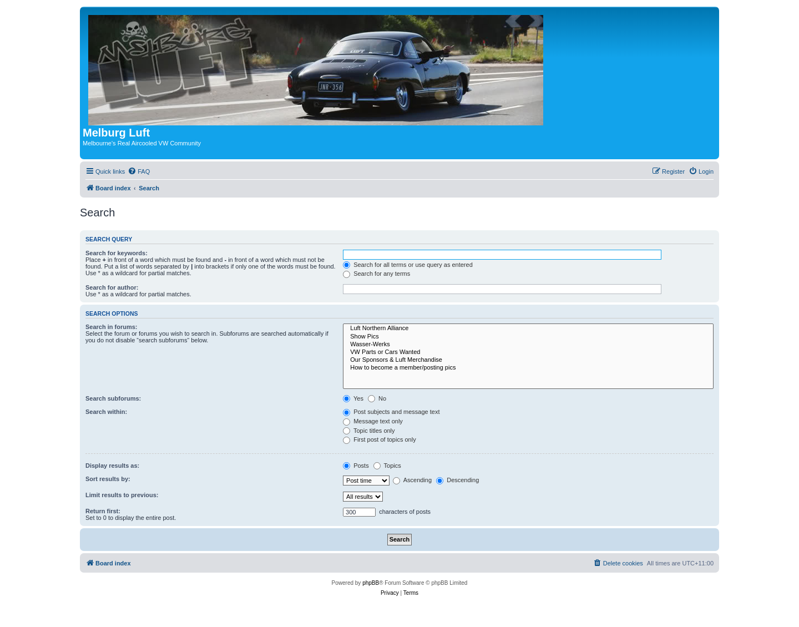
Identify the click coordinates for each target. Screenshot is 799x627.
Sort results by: (107, 479)
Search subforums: (113, 398)
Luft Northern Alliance (528, 328)
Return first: (102, 511)
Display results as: (112, 465)
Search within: (106, 411)
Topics (387, 465)
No (377, 398)
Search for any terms (376, 273)
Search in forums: (111, 326)
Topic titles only (369, 430)
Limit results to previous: (121, 495)
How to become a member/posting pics (528, 368)
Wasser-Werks (528, 344)
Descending (457, 480)
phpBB (370, 583)
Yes (353, 398)
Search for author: (111, 287)
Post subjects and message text (391, 411)
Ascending (412, 480)
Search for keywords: (116, 253)
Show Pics (528, 337)
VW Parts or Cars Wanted (528, 352)
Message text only (373, 421)
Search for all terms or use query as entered (408, 264)
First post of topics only (379, 439)
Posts (356, 465)
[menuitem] (139, 171)
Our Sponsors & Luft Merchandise (528, 360)
